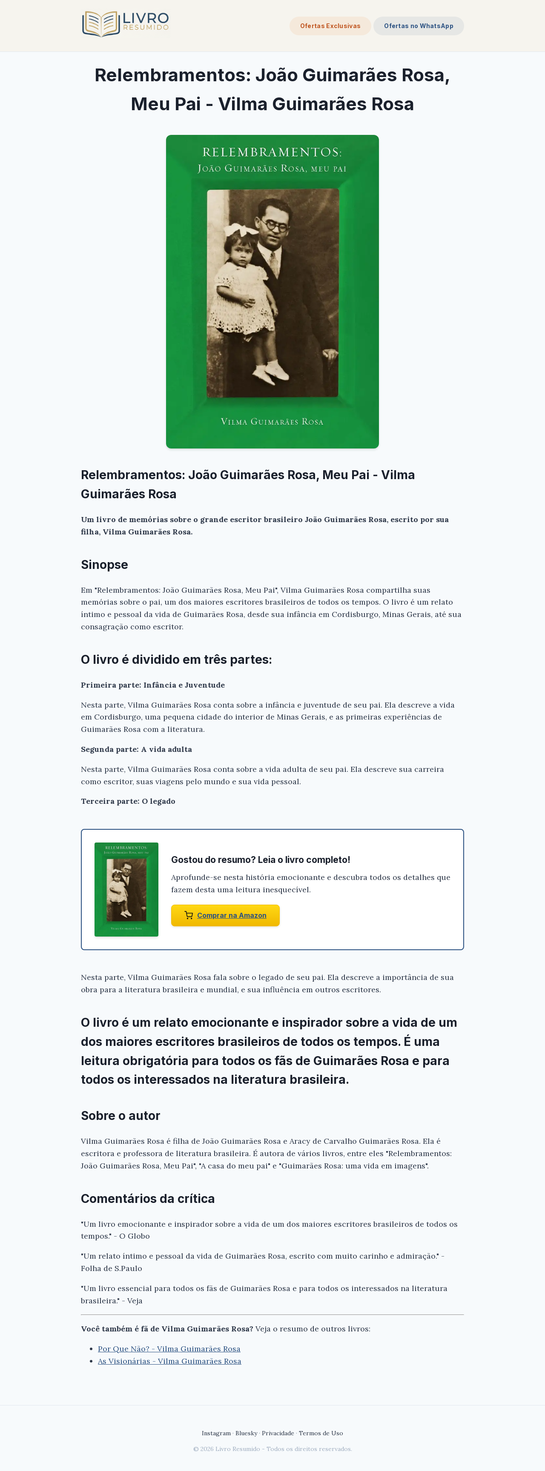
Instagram (216, 1433)
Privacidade (278, 1433)
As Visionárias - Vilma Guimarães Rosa (169, 1361)
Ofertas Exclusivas (330, 25)
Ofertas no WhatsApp (418, 25)
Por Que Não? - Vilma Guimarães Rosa (169, 1349)
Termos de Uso (321, 1433)
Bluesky (246, 1433)
